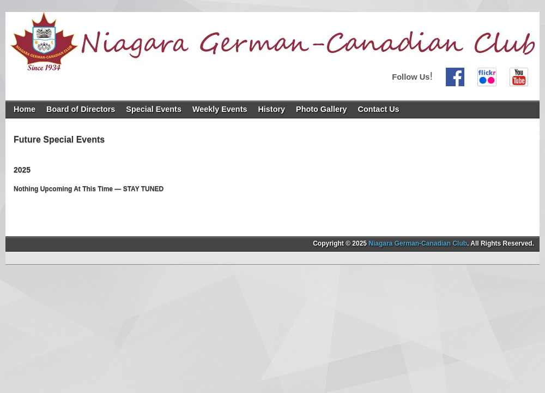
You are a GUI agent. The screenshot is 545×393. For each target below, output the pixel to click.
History (271, 109)
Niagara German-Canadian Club (417, 243)
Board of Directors (80, 109)
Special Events (153, 109)
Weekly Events (219, 109)
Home (24, 109)
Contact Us (378, 109)
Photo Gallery (321, 109)
